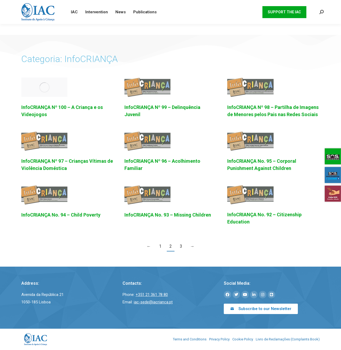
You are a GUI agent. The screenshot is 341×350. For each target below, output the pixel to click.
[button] (261, 309)
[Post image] (44, 87)
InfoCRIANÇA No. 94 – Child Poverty (60, 215)
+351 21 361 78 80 (152, 294)
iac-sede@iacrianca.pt (125, 5)
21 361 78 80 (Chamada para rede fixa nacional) (57, 5)
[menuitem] (253, 5)
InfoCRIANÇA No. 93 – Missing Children (167, 215)
